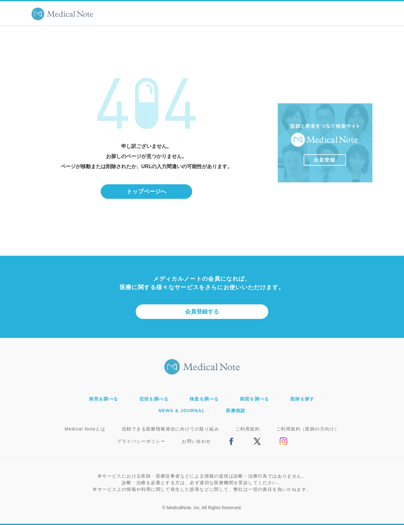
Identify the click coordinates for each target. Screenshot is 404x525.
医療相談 (236, 410)
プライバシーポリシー (141, 441)
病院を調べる (254, 399)
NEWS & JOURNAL (181, 410)
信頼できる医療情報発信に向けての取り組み (170, 428)
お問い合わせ (196, 441)
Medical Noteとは (85, 428)
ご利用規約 (247, 428)
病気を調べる (103, 399)
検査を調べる (204, 399)
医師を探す (302, 399)
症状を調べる (154, 399)
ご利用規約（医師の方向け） (307, 428)
